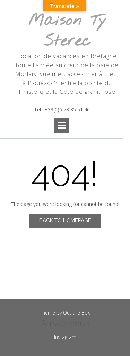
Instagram (65, 337)
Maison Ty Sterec (67, 31)
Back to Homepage (65, 220)
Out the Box (76, 312)
